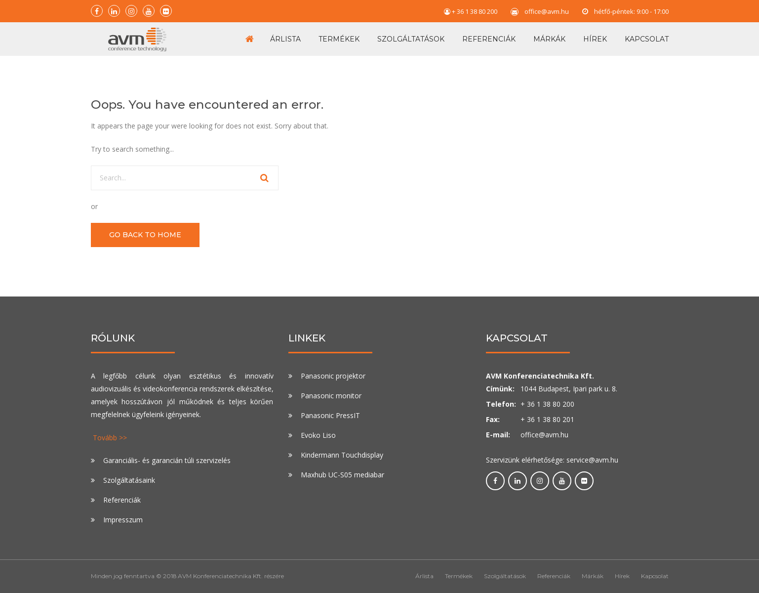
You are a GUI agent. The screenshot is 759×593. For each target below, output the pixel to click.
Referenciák (489, 39)
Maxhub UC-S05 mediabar (342, 474)
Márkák (549, 39)
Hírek (595, 39)
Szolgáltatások (410, 39)
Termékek (339, 39)
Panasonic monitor (331, 395)
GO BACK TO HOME (145, 234)
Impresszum (123, 519)
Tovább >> (110, 437)
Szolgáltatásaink (129, 480)
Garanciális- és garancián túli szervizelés (167, 460)
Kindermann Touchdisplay (342, 455)
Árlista (285, 39)
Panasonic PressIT (330, 415)
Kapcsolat (647, 39)
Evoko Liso (318, 435)
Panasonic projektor (333, 376)
